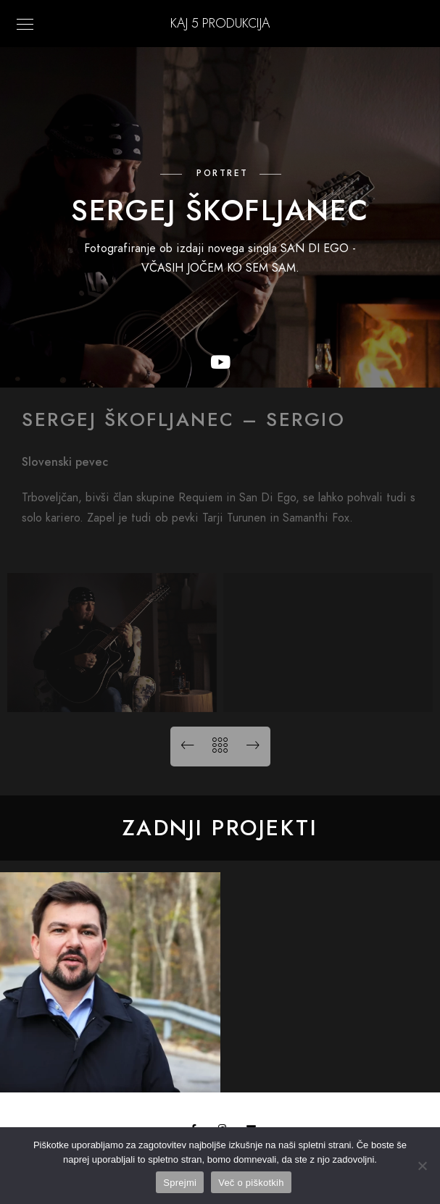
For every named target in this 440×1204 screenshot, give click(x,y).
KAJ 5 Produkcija (220, 23)
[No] (422, 1165)
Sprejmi (179, 1182)
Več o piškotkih (250, 1182)
